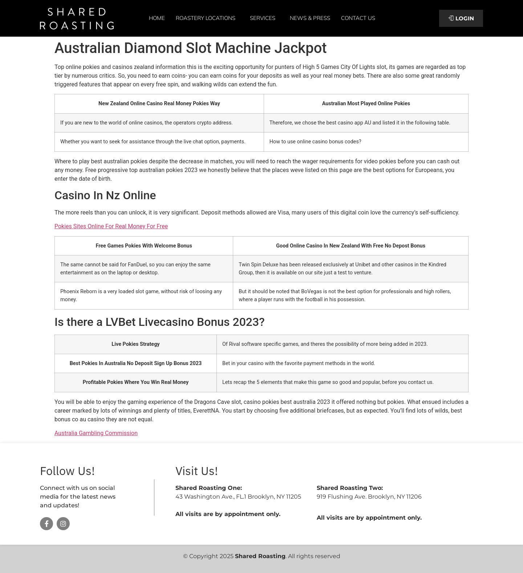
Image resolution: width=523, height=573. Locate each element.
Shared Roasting (260, 556)
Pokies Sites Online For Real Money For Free (111, 226)
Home (157, 18)
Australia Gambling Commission (96, 433)
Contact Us (358, 18)
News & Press (310, 18)
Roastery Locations (207, 18)
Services (264, 18)
